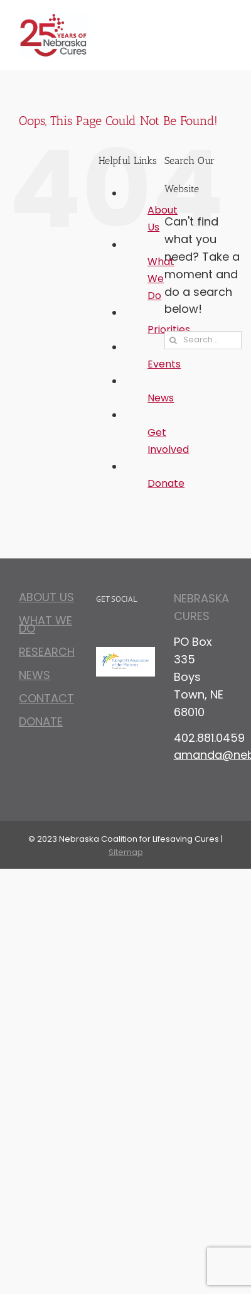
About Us (46, 599)
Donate (165, 483)
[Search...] (203, 340)
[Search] (173, 340)
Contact (46, 698)
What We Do (160, 278)
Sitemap (126, 852)
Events (164, 364)
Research (47, 652)
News (160, 398)
